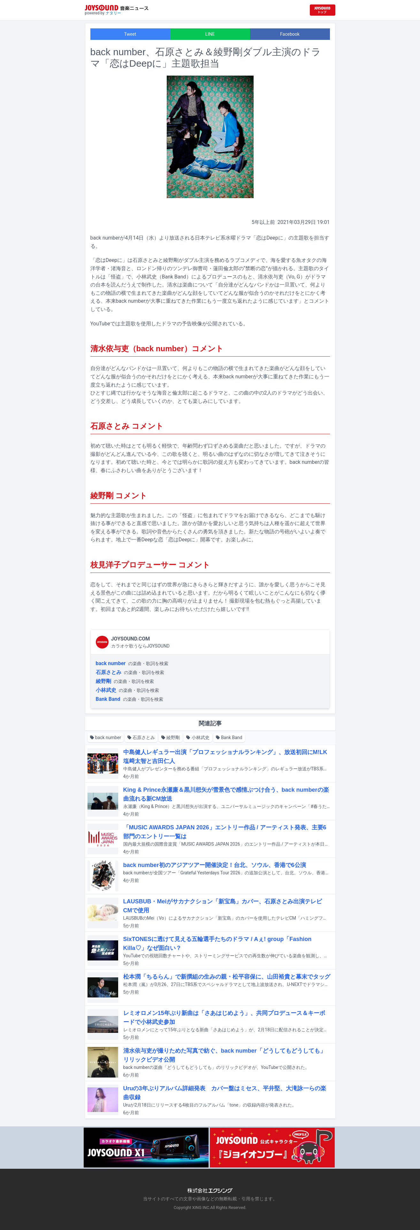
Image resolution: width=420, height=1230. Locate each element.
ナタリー (113, 13)
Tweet (130, 34)
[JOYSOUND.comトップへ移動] (322, 10)
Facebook (290, 34)
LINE (210, 34)
